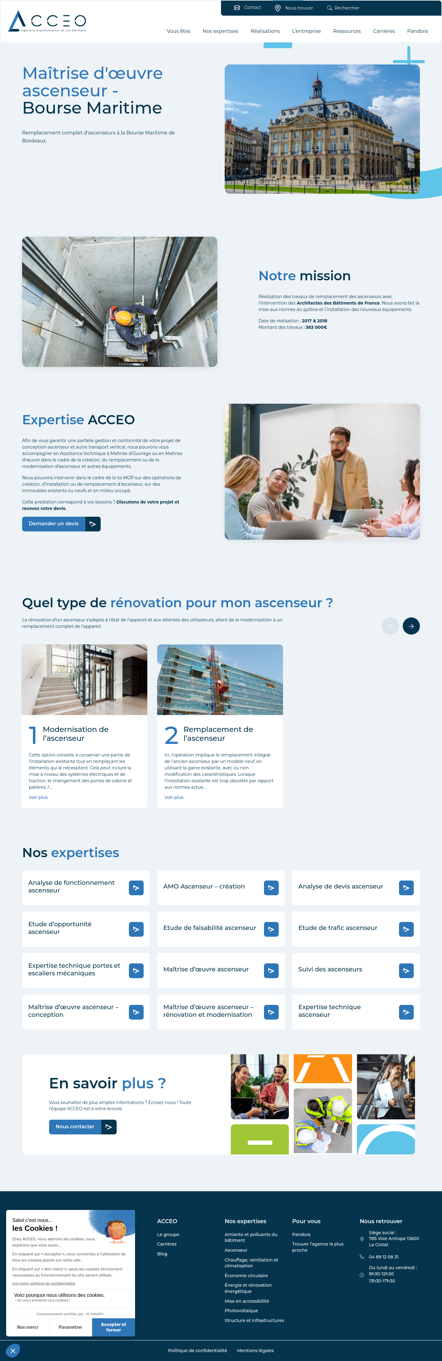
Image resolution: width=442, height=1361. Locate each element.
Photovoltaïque (241, 1310)
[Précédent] (390, 626)
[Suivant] (411, 626)
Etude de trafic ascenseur (338, 927)
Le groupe (168, 1234)
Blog (162, 1254)
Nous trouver (292, 10)
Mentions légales (255, 1350)
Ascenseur (236, 1250)
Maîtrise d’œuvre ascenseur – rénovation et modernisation (208, 1010)
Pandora (301, 1234)
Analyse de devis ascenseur (340, 886)
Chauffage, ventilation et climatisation (251, 1263)
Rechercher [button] (341, 10)
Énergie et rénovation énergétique (248, 1288)
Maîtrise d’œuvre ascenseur (206, 969)
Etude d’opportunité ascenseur (59, 927)
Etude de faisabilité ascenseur (209, 927)
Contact (245, 9)
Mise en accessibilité (247, 1301)
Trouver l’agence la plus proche (317, 1247)
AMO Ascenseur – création (204, 886)
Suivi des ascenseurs (330, 969)
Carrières (166, 1244)
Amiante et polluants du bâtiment (251, 1237)
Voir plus (38, 797)
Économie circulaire (246, 1275)
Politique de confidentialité (197, 1350)
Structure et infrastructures (254, 1320)
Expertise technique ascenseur (329, 1010)
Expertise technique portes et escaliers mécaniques (74, 969)
